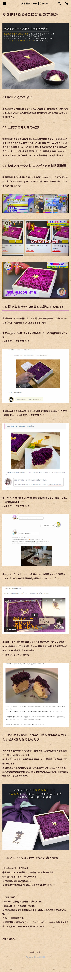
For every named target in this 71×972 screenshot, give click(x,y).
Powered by (35, 957)
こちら (14, 939)
